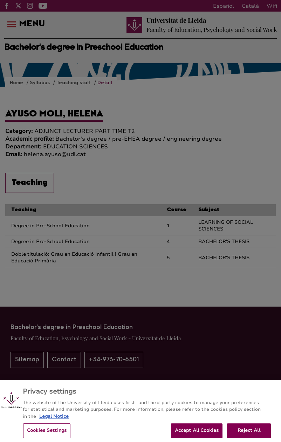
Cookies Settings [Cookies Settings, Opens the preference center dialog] (47, 433)
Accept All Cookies (197, 433)
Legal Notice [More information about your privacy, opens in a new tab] (54, 419)
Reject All (249, 433)
